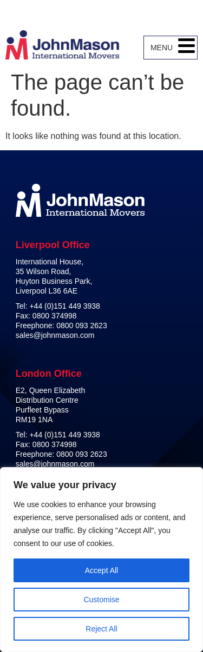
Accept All (101, 570)
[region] (101, 559)
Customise (101, 599)
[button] (186, 47)
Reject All (101, 628)
